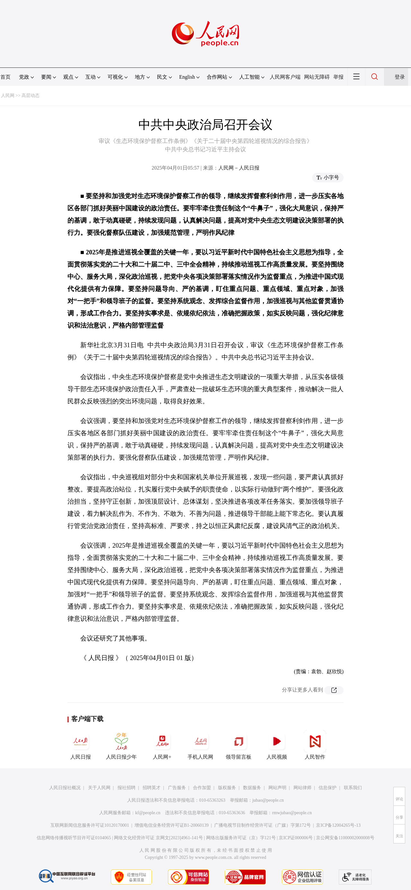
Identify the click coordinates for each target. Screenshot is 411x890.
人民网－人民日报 (238, 168)
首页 (5, 77)
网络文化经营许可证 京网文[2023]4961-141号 (158, 837)
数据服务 (252, 787)
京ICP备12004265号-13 (338, 825)
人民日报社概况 (65, 787)
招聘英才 (152, 787)
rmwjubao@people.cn (292, 812)
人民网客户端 (285, 77)
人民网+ (162, 745)
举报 (338, 77)
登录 (400, 77)
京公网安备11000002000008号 (345, 837)
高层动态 (30, 95)
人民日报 (80, 745)
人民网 (7, 95)
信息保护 (328, 787)
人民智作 (315, 745)
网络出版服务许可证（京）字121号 (241, 837)
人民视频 (277, 745)
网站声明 (277, 787)
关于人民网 (99, 787)
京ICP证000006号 (296, 837)
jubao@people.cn (268, 800)
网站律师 (302, 787)
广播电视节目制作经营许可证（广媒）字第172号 (262, 825)
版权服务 (227, 787)
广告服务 (177, 787)
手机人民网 (200, 745)
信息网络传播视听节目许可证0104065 (74, 837)
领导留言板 (238, 745)
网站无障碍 (317, 77)
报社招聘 (127, 787)
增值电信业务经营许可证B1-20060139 (172, 825)
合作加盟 (202, 787)
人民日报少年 (121, 745)
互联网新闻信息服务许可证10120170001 (89, 825)
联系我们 (353, 787)
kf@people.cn (148, 812)
